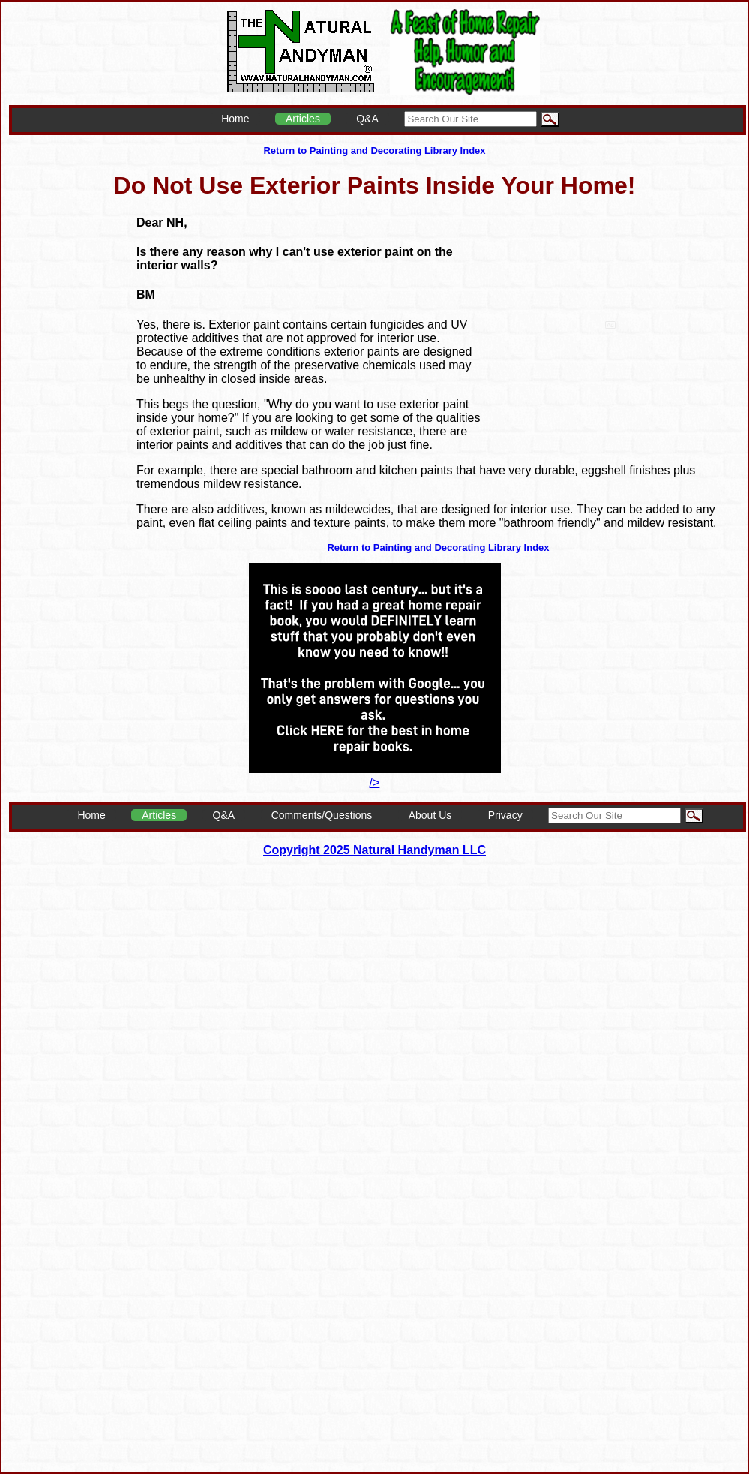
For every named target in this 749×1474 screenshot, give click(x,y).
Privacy (505, 815)
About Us (430, 815)
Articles (303, 119)
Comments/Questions (322, 815)
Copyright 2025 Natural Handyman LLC (374, 850)
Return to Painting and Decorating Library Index (374, 150)
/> (375, 776)
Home (235, 119)
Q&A (367, 119)
